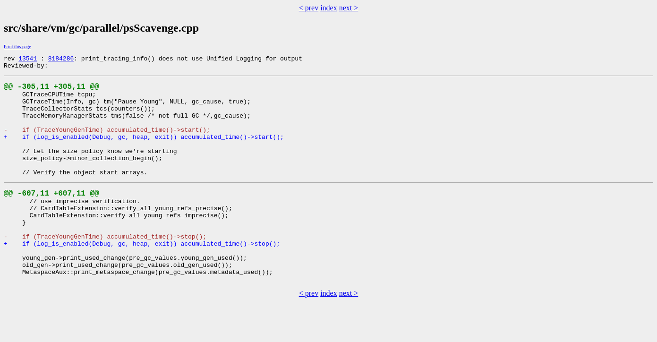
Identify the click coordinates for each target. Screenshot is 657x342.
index (328, 8)
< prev (308, 8)
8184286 (61, 59)
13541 (27, 59)
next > (348, 8)
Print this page (17, 46)
